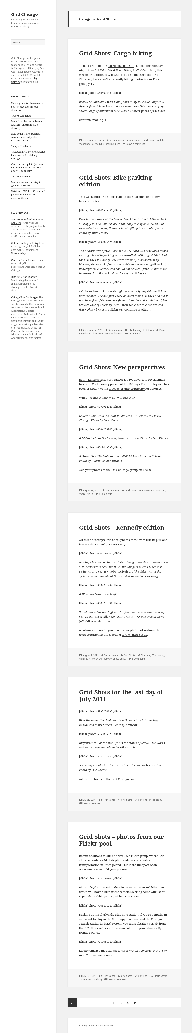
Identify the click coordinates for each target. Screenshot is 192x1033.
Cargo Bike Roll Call (121, 65)
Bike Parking (134, 330)
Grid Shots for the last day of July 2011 (121, 695)
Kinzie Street (160, 976)
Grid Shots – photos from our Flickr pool (121, 840)
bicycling (142, 799)
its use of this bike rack (94, 273)
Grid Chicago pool (123, 779)
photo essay (119, 658)
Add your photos (115, 869)
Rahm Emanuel (89, 379)
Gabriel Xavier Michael (107, 461)
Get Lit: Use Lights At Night (25, 243)
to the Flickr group (134, 634)
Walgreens (117, 333)
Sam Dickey (160, 438)
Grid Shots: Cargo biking (115, 53)
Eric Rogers (153, 540)
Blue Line (145, 655)
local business (112, 143)
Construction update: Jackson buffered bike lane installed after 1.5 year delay (27, 168)
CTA (163, 490)
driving (160, 655)
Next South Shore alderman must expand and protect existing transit (26, 137)
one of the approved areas (139, 928)
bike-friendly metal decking (123, 892)
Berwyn (146, 490)
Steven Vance (117, 140)
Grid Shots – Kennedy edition (121, 527)
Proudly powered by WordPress (96, 1025)
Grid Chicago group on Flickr (130, 470)
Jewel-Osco (104, 333)
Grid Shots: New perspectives (122, 367)
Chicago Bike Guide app (24, 297)
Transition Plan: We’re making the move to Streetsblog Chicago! (28, 155)
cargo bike (98, 143)
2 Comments (135, 333)
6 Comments (139, 658)
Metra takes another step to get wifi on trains (26, 184)
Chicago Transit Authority (127, 388)
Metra (82, 493)
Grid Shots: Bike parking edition (115, 180)
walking (98, 979)
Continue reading (93, 120)
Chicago (155, 490)
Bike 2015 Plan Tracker (24, 277)
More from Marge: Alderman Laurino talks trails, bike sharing (27, 125)
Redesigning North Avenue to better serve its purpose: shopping (27, 107)
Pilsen (90, 493)
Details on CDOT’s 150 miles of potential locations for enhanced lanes (27, 195)
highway (83, 658)
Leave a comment (135, 143)
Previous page (72, 1002)
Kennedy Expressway (100, 658)
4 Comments (105, 493)
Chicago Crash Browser (24, 260)
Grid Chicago (24, 14)
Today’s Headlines (21, 115)
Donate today (18, 253)
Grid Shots (148, 140)
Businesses (135, 140)
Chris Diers (111, 420)
